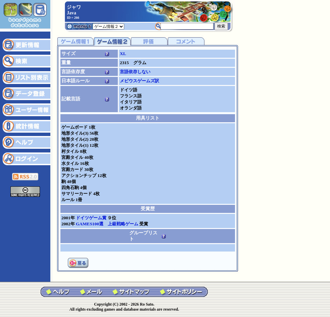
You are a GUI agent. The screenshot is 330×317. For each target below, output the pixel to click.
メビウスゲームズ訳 (139, 80)
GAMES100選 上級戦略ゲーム (107, 223)
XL (123, 53)
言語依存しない (135, 71)
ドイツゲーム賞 (91, 217)
